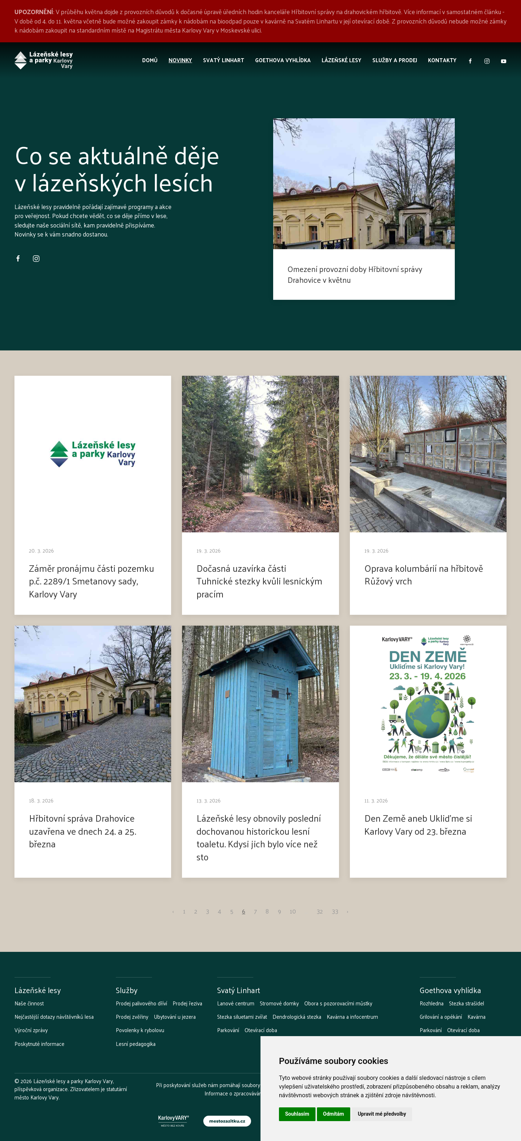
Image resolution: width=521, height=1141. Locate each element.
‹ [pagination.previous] (173, 911)
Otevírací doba (261, 1030)
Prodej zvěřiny (132, 1017)
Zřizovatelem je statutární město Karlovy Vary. (70, 1093)
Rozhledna (432, 1003)
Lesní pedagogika (136, 1044)
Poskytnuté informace (39, 1044)
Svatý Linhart (223, 60)
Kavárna (476, 1017)
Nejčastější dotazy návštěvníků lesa (54, 1017)
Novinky (180, 60)
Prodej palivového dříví (141, 1003)
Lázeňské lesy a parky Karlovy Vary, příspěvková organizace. (64, 1085)
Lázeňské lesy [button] (341, 60)
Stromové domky (279, 1003)
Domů (150, 60)
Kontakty (442, 60)
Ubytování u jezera (175, 1017)
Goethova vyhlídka (283, 60)
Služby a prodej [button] (394, 60)
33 (335, 911)
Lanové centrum (235, 1003)
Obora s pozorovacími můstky (338, 1003)
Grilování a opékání (441, 1017)
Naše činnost (29, 1003)
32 (320, 911)
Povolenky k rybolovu (140, 1030)
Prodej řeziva (187, 1003)
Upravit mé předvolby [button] (382, 1114)
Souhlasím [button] (297, 1114)
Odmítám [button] (333, 1114)
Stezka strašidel (466, 1003)
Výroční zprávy (31, 1030)
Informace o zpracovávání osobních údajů (251, 1093)
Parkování (228, 1030)
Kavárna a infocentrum (352, 1017)
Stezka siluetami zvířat (242, 1017)
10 (293, 911)
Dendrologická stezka (296, 1017)
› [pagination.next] (347, 911)
